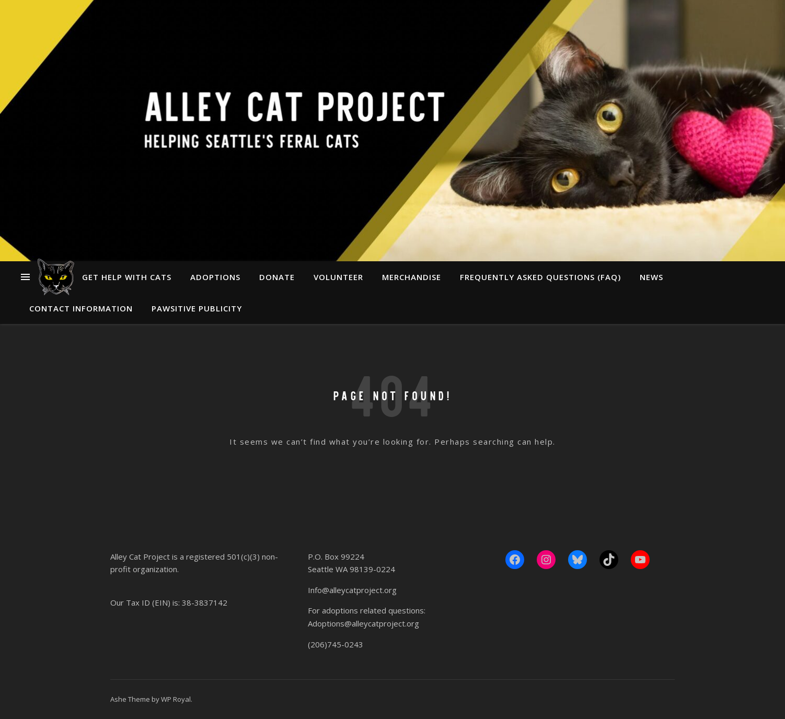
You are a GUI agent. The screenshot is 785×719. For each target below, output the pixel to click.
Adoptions (215, 277)
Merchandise (411, 277)
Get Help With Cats (126, 277)
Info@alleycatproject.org (352, 590)
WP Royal (176, 699)
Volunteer (338, 277)
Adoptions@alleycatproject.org (363, 623)
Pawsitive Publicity (197, 308)
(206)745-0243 (335, 644)
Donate (277, 277)
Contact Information (81, 308)
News (651, 277)
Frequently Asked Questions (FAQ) (540, 277)
